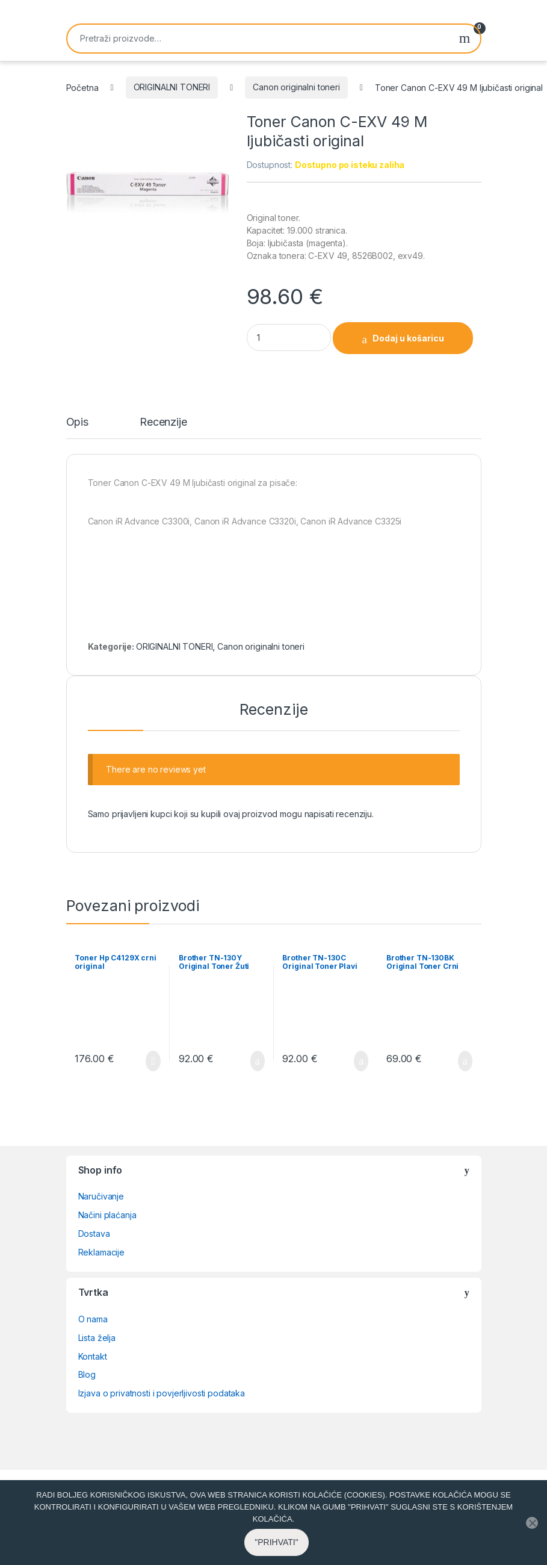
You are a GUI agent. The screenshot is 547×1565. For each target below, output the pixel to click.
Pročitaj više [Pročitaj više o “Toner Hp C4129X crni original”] (153, 1061)
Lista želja (97, 1338)
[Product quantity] (289, 337)
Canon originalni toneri (296, 87)
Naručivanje (101, 1196)
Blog (87, 1374)
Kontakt (92, 1356)
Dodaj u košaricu (408, 338)
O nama (93, 1319)
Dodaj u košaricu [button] (257, 1061)
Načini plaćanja (107, 1215)
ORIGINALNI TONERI (172, 87)
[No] (532, 1542)
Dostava (94, 1233)
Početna (82, 87)
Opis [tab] (77, 422)
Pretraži (465, 38)
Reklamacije (101, 1252)
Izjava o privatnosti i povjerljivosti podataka (162, 1393)
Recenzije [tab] (163, 422)
